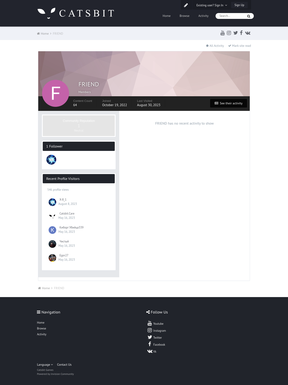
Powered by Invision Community (55, 374)
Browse (184, 16)
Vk (151, 351)
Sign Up (239, 5)
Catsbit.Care (66, 213)
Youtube (155, 323)
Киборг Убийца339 (71, 227)
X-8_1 (62, 199)
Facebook (156, 344)
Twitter (154, 337)
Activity (203, 16)
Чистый (64, 241)
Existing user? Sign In (211, 5)
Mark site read (239, 46)
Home (167, 16)
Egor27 (63, 255)
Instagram (156, 330)
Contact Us (64, 365)
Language (45, 365)
